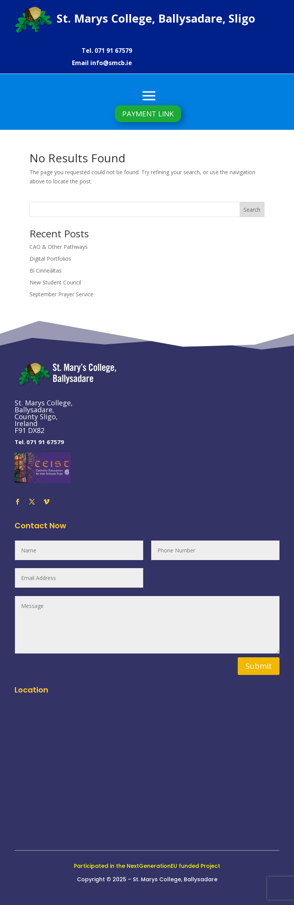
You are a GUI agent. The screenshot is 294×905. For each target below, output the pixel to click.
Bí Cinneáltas (45, 270)
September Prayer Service (61, 294)
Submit (258, 666)
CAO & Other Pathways (58, 246)
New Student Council (55, 282)
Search (251, 209)
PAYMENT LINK (148, 114)
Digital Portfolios (50, 258)
